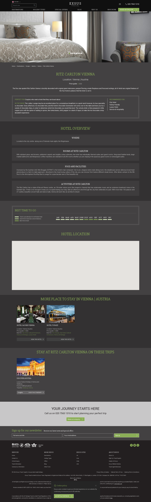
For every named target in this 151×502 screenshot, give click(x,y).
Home (13, 66)
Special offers (61, 10)
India (78, 461)
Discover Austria (24, 378)
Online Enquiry (15, 461)
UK (77, 455)
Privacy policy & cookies (103, 472)
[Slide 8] (81, 53)
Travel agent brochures (115, 467)
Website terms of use (116, 472)
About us (111, 455)
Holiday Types (48, 458)
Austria (34, 66)
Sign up (126, 435)
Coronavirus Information (18, 467)
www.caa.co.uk (118, 483)
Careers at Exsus (113, 461)
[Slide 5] (76, 53)
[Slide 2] (71, 53)
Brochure (112, 10)
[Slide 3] (72, 53)
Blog (80, 10)
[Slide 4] (74, 53)
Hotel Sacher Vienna (26, 325)
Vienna (39, 66)
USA (78, 464)
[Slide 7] (80, 53)
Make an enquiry (128, 10)
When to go (47, 467)
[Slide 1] (69, 53)
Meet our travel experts (115, 458)
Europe (28, 66)
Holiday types (39, 10)
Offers (45, 461)
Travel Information (16, 464)
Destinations (17, 10)
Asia (78, 458)
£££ (80, 84)
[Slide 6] (78, 53)
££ (80, 84)
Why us (95, 10)
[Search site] (22, 5)
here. (111, 498)
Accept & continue (63, 496)
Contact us (15, 458)
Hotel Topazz (52, 325)
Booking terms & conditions (132, 472)
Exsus (75, 4)
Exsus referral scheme (115, 464)
